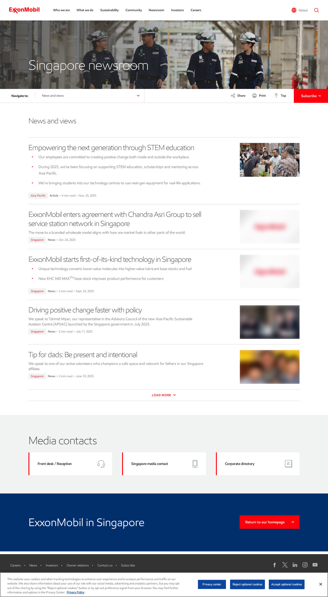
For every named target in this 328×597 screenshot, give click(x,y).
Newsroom (156, 10)
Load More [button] (164, 395)
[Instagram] (305, 565)
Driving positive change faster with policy (85, 309)
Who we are (61, 10)
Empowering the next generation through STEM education (111, 147)
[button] (299, 10)
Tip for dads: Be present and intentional (82, 354)
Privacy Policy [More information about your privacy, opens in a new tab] (75, 592)
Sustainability (109, 10)
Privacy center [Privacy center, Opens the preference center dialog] (211, 584)
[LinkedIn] (295, 565)
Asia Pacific (38, 195)
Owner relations (78, 565)
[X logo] (285, 565)
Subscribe (309, 96)
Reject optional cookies (247, 584)
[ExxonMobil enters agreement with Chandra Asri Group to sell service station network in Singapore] (270, 227)
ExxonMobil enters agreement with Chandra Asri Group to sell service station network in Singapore (114, 219)
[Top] (280, 95)
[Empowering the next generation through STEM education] (270, 160)
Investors (177, 10)
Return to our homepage (264, 522)
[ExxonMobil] (26, 10)
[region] (164, 584)
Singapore (37, 239)
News (33, 565)
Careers (196, 10)
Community (134, 10)
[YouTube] (315, 565)
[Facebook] (275, 565)
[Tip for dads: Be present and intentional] (270, 367)
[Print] (259, 95)
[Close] (321, 584)
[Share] (238, 95)
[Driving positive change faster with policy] (270, 322)
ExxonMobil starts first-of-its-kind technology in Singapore (109, 259)
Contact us (105, 565)
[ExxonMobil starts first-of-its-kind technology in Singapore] (270, 271)
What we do (85, 10)
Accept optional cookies (286, 584)
